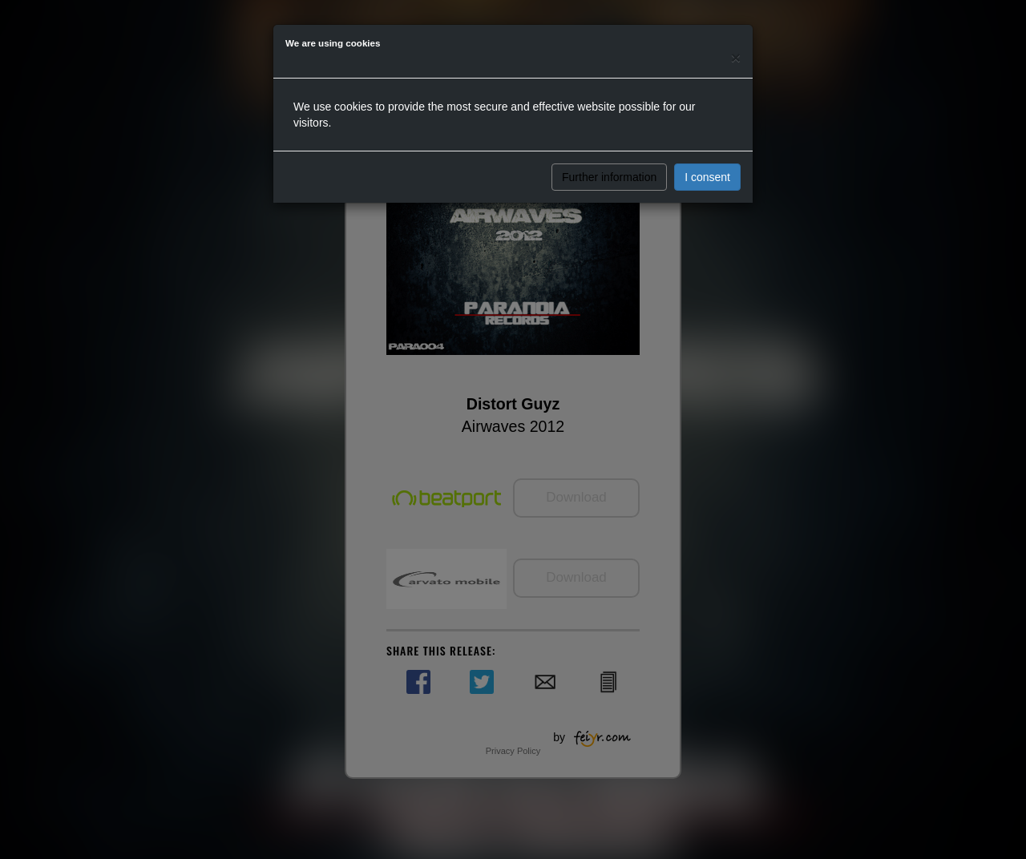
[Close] (736, 57)
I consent (707, 177)
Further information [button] (609, 177)
